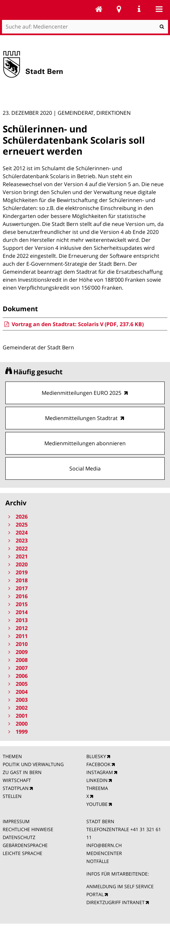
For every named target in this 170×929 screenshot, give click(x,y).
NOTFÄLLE (97, 861)
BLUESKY (96, 756)
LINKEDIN (97, 780)
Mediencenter (99, 9)
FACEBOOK (98, 764)
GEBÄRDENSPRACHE (25, 845)
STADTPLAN (16, 788)
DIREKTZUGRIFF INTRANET (115, 902)
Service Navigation (139, 9)
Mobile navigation (159, 9)
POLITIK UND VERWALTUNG (33, 764)
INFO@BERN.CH (104, 845)
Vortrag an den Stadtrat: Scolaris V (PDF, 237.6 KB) (73, 324)
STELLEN (12, 796)
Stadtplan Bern (119, 9)
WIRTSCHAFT (17, 780)
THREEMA (97, 788)
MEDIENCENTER (104, 853)
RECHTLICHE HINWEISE (28, 829)
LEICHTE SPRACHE (22, 853)
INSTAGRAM (99, 772)
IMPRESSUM (16, 821)
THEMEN (12, 756)
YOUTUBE (97, 804)
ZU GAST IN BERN (22, 772)
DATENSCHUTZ (19, 837)
